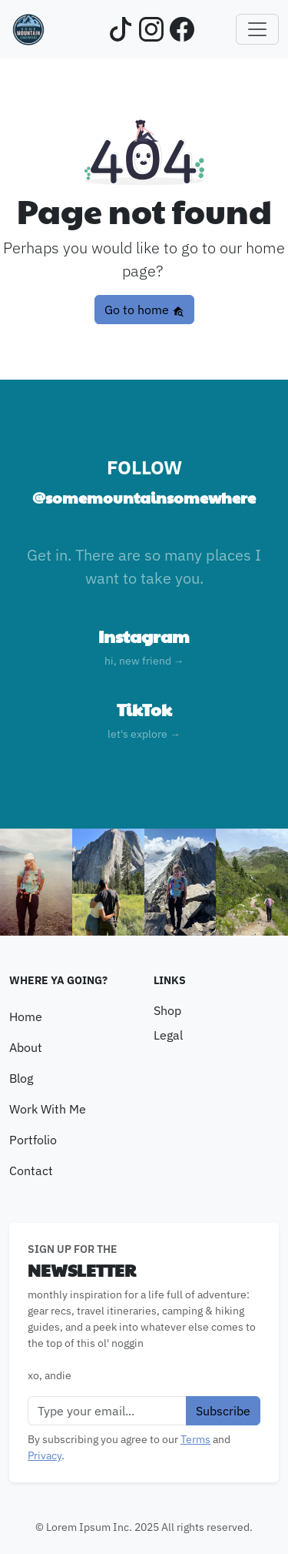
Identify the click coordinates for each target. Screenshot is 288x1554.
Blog (21, 1078)
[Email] (107, 1410)
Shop (167, 1010)
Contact (31, 1170)
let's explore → (144, 734)
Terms (195, 1439)
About (25, 1047)
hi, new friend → (144, 661)
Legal (168, 1035)
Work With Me (47, 1109)
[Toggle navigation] (257, 29)
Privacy (44, 1455)
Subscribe (223, 1410)
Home (25, 1016)
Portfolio (33, 1139)
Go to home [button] (144, 309)
